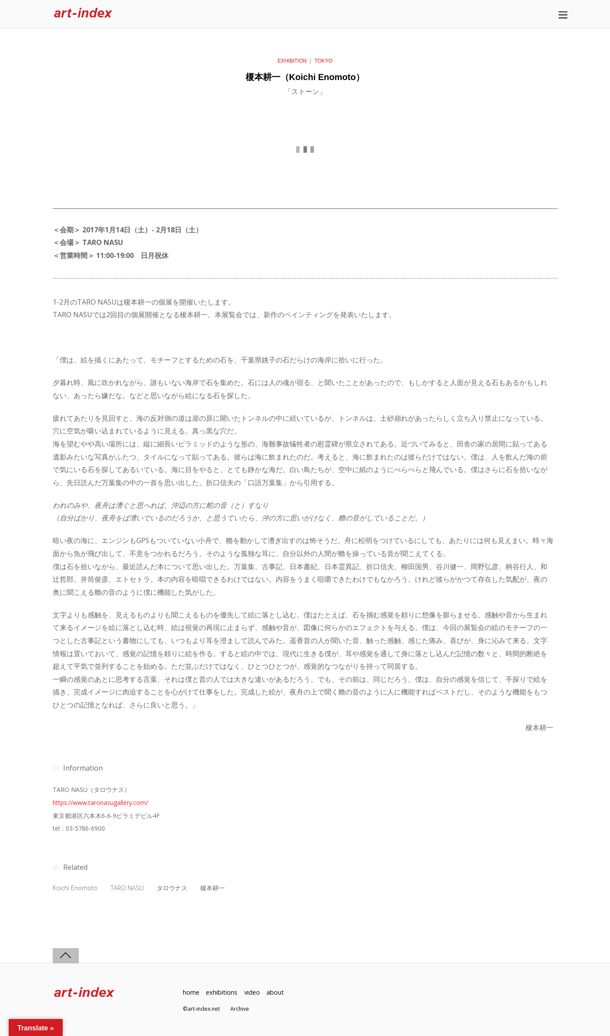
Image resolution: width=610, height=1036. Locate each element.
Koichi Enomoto (75, 888)
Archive (239, 1009)
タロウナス (172, 888)
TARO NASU (127, 888)
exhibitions (221, 992)
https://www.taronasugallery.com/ (100, 802)
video (252, 992)
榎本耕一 (212, 888)
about (275, 992)
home (191, 992)
